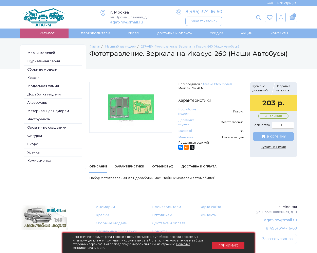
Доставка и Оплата (174, 33)
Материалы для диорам (48, 111)
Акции (247, 33)
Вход (269, 3)
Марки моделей (41, 53)
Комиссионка (39, 161)
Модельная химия (43, 86)
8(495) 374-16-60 (203, 11)
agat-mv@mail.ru (126, 22)
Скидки (216, 33)
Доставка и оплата (168, 224)
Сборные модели (42, 70)
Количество (261, 125)
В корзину (273, 137)
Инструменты (39, 120)
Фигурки (34, 136)
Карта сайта (210, 207)
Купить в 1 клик (273, 147)
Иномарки (105, 207)
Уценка (33, 153)
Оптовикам (162, 216)
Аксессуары (37, 103)
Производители (166, 207)
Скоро (133, 33)
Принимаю (228, 243)
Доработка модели (44, 95)
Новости (159, 232)
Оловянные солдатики (47, 128)
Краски (33, 78)
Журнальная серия (43, 62)
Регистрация (286, 3)
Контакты (279, 33)
